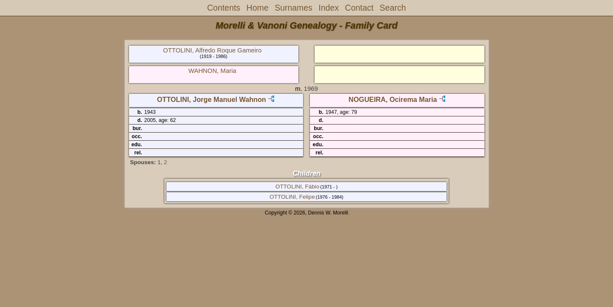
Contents (224, 7)
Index (328, 7)
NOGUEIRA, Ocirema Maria (393, 99)
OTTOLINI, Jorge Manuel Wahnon (211, 99)
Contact (359, 7)
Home (257, 7)
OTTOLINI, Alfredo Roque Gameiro (212, 50)
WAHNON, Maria (212, 70)
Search (393, 7)
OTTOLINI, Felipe (292, 197)
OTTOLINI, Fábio (297, 186)
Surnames (293, 7)
